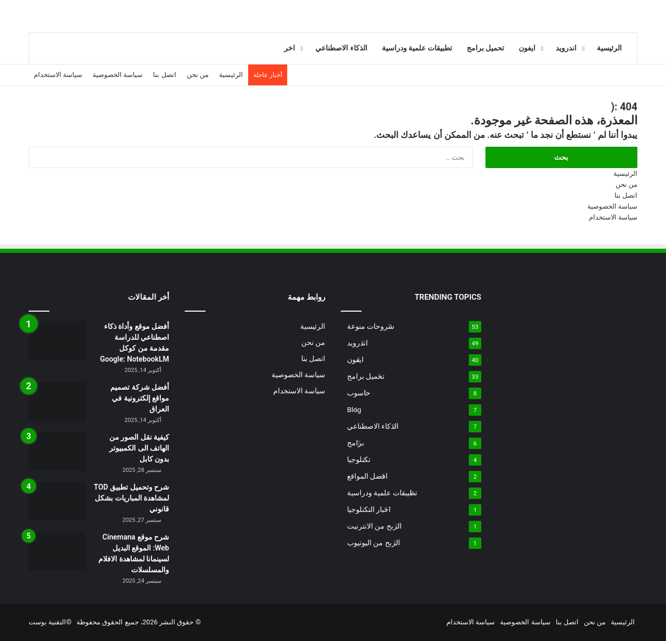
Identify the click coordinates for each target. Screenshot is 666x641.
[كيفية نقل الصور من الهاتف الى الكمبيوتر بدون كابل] (57, 451)
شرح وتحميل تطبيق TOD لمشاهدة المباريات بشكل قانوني (131, 498)
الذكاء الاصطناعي (341, 48)
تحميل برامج (486, 48)
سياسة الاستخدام (58, 75)
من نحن (198, 75)
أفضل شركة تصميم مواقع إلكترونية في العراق (139, 398)
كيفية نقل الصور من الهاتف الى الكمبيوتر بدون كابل (139, 448)
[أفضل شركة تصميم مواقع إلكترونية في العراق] (57, 401)
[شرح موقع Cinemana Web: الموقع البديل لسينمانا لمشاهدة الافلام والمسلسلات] (57, 551)
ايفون (527, 48)
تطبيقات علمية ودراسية (417, 48)
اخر (289, 48)
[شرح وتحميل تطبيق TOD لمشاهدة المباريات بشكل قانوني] (57, 501)
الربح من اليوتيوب (373, 543)
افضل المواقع (367, 476)
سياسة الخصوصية (118, 75)
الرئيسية (609, 48)
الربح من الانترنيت (374, 526)
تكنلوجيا (358, 459)
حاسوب (358, 393)
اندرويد (566, 48)
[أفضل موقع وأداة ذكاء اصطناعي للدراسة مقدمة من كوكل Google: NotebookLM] (57, 340)
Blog (354, 409)
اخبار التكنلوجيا (369, 509)
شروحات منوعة (370, 326)
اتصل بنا (164, 75)
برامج (355, 443)
